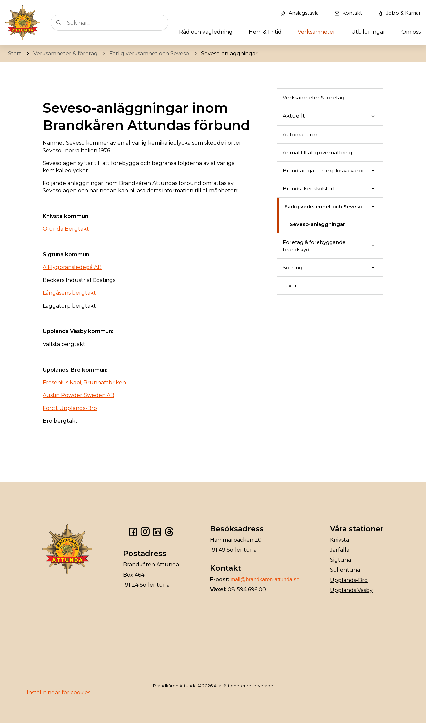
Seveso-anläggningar (317, 224)
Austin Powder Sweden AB (78, 395)
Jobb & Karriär (403, 13)
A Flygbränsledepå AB (72, 267)
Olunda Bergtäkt (66, 229)
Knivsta (339, 540)
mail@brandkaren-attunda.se (265, 579)
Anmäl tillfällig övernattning (317, 152)
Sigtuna (340, 560)
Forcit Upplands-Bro (70, 408)
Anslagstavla (304, 13)
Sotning (292, 267)
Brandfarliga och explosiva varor (323, 170)
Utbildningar (368, 32)
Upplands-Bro (349, 580)
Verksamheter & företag (313, 97)
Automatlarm (300, 134)
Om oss (411, 32)
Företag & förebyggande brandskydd (314, 245)
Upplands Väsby (351, 590)
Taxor (290, 285)
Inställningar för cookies (58, 692)
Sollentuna (345, 570)
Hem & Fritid (265, 32)
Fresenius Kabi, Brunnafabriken (84, 382)
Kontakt (352, 13)
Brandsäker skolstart (309, 188)
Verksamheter (316, 32)
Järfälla (339, 550)
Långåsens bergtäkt (69, 293)
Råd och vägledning (206, 32)
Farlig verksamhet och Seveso (323, 206)
